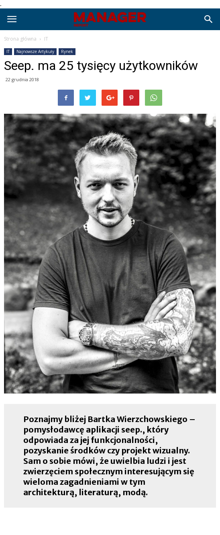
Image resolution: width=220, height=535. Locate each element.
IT (46, 38)
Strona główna (20, 38)
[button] (209, 19)
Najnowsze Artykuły (35, 51)
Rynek (67, 51)
